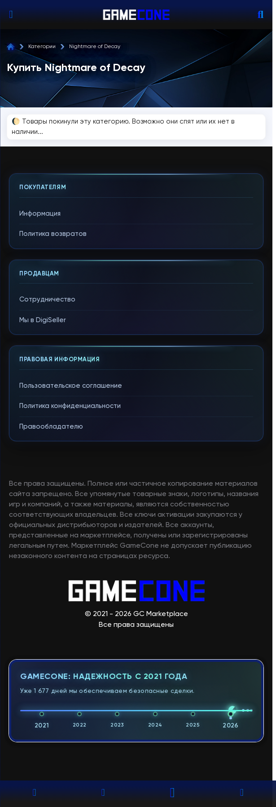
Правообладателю (51, 426)
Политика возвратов (53, 234)
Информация (40, 213)
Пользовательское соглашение (70, 385)
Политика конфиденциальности (70, 406)
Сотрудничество (47, 299)
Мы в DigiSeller (42, 320)
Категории (42, 46)
